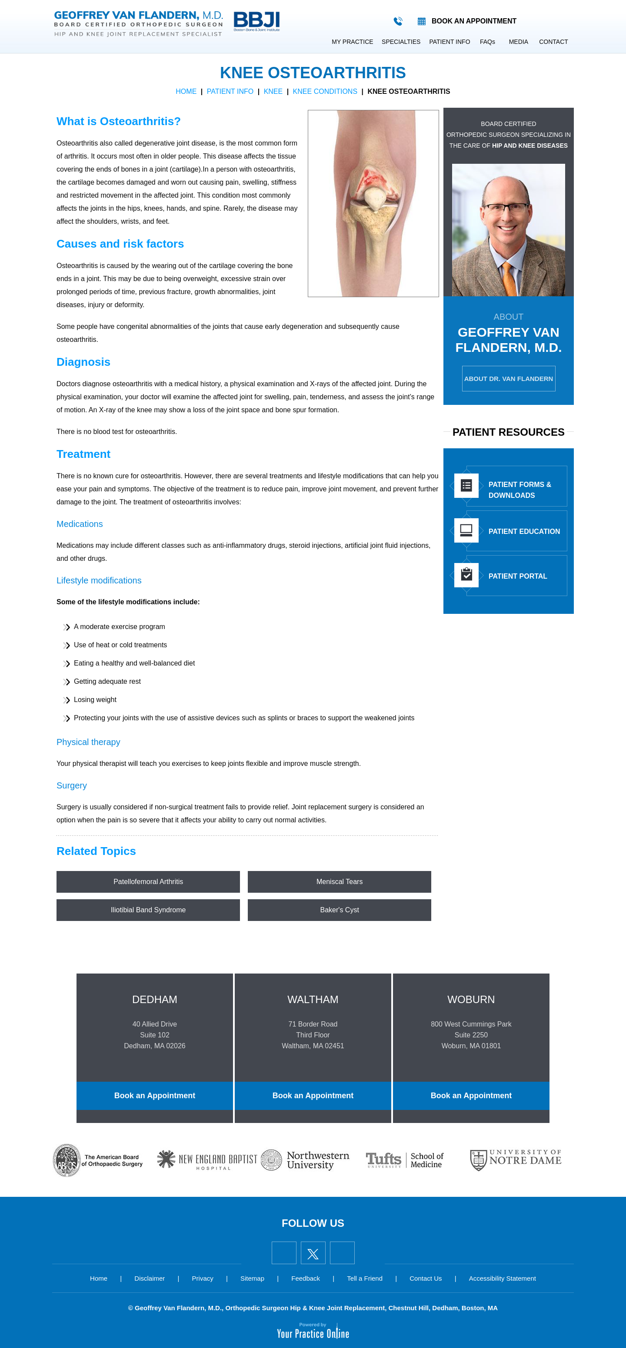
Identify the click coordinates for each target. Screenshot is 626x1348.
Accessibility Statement (502, 1278)
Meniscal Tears (339, 881)
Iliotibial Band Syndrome (148, 910)
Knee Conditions (325, 91)
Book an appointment (474, 21)
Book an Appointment (154, 1095)
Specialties (401, 41)
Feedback (305, 1278)
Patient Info (449, 41)
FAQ (487, 41)
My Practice (352, 41)
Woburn (471, 999)
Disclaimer (149, 1278)
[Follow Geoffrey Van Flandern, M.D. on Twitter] (313, 1253)
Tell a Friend (365, 1278)
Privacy (202, 1278)
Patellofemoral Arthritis (148, 881)
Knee (273, 91)
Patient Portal (500, 575)
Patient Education (507, 530)
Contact (553, 41)
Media (518, 41)
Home (317, 42)
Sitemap (252, 1278)
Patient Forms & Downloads (502, 486)
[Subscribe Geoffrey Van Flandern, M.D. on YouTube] (342, 1253)
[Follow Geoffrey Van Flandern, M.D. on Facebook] (284, 1253)
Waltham (312, 999)
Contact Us (426, 1278)
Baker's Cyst (339, 910)
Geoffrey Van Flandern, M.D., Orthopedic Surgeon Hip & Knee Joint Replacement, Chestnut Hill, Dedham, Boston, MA (316, 1308)
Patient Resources (509, 432)
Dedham (154, 999)
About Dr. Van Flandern (508, 378)
